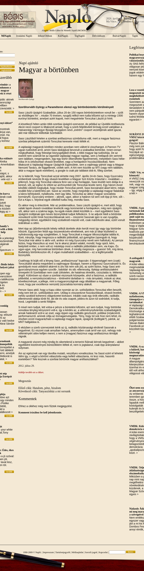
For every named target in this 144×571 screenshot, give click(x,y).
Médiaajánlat (77, 552)
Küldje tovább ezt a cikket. (31, 372)
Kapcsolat (103, 552)
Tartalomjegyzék (62, 552)
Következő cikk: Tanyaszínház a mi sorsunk (44, 391)
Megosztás (24, 381)
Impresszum (48, 552)
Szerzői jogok (91, 552)
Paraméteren (55, 107)
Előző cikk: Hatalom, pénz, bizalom (39, 388)
